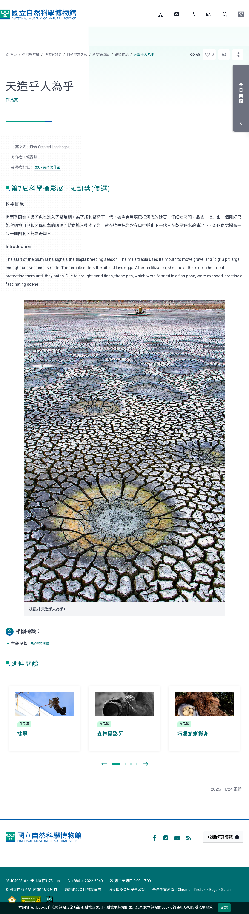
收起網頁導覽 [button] (220, 837)
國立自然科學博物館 (38, 14)
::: (151, 14)
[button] (224, 14)
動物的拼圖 (40, 643)
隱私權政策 (204, 907)
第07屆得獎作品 (47, 167)
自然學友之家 (77, 55)
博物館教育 (53, 55)
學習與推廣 (30, 55)
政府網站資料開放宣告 (82, 889)
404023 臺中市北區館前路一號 (33, 881)
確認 (224, 907)
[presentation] (104, 764)
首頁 (13, 55)
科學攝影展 (101, 55)
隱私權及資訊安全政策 (126, 889)
